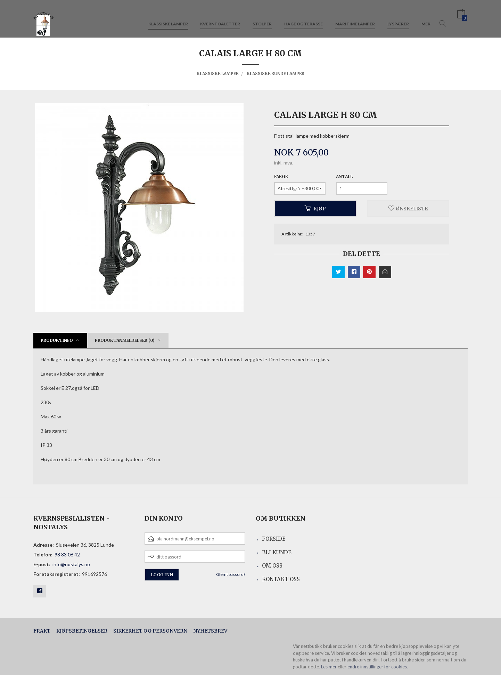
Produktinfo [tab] (57, 340)
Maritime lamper (355, 16)
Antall (344, 176)
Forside (274, 539)
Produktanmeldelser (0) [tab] (125, 340)
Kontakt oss (281, 579)
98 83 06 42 (67, 554)
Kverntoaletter (220, 16)
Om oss (272, 565)
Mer (425, 16)
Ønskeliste (408, 208)
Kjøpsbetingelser (81, 631)
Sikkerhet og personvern (150, 631)
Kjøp (315, 208)
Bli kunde (276, 552)
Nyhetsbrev (210, 631)
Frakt (41, 631)
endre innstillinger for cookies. (377, 666)
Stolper (262, 16)
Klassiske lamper (168, 16)
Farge (281, 176)
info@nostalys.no (71, 564)
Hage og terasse (303, 16)
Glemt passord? (230, 574)
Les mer (329, 666)
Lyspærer (398, 16)
